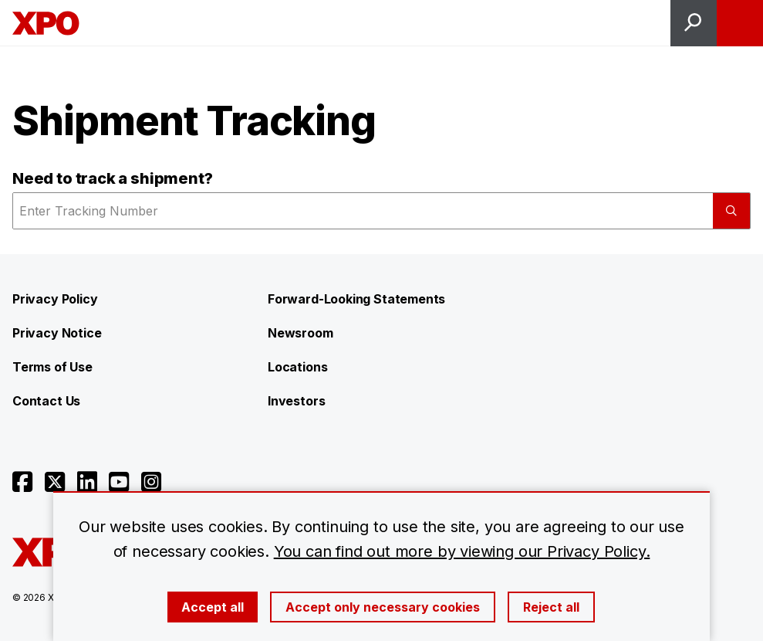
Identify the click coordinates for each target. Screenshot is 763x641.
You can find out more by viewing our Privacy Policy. (462, 551)
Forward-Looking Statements (356, 299)
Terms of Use (52, 367)
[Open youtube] (119, 481)
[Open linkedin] (87, 481)
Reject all (551, 607)
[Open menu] (740, 23)
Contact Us (46, 401)
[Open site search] (693, 23)
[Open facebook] (22, 481)
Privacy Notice (56, 333)
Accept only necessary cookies (382, 607)
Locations (297, 367)
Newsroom (300, 333)
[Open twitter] (55, 481)
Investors (296, 401)
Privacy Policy (54, 299)
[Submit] (731, 211)
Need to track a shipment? (112, 178)
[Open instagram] (151, 481)
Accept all (212, 607)
